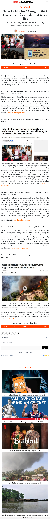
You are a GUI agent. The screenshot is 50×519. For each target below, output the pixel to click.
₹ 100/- (35, 67)
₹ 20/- (15, 67)
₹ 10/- (6, 67)
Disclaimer (20, 516)
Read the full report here (16, 113)
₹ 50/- (25, 67)
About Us (15, 516)
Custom (44, 67)
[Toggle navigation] (47, 1)
